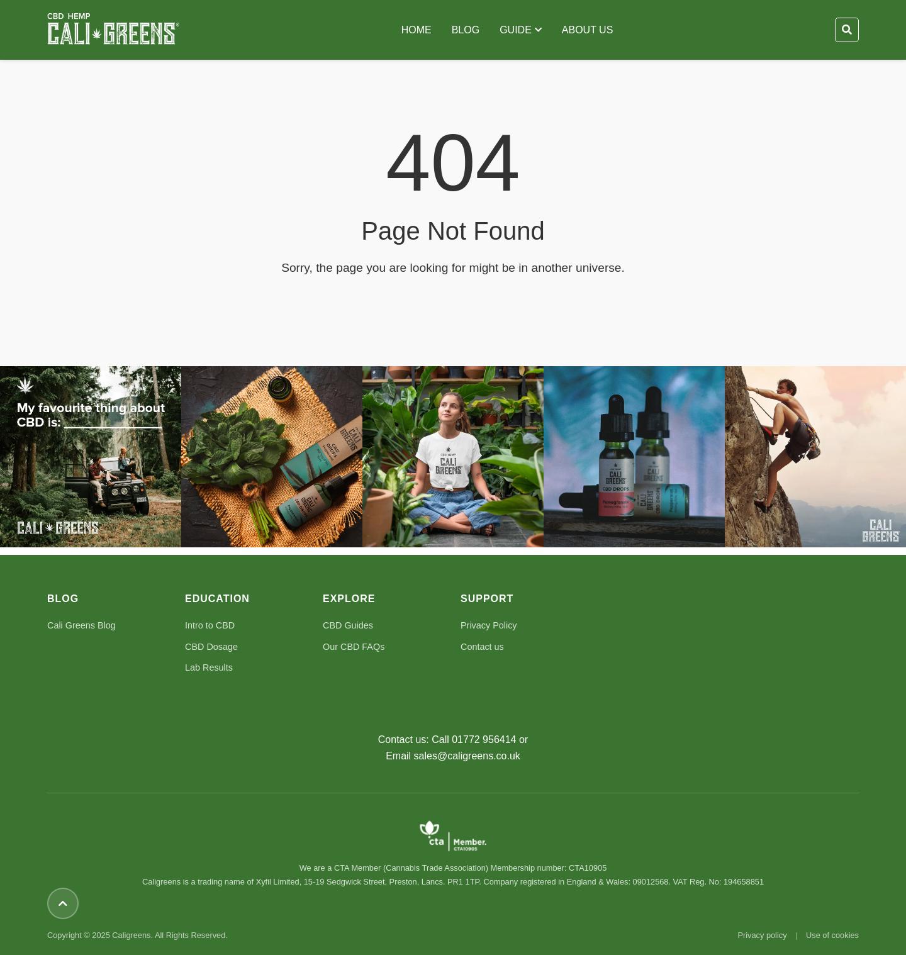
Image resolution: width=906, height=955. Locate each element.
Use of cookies (832, 935)
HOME (416, 30)
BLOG (465, 30)
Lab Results (209, 667)
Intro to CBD (210, 625)
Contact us (482, 647)
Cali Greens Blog (81, 625)
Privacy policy (761, 935)
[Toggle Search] (847, 30)
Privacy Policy (489, 625)
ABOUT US (587, 30)
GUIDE (521, 30)
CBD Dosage (211, 647)
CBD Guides (348, 625)
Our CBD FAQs (353, 647)
